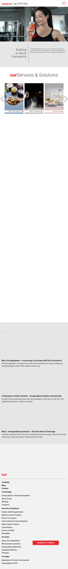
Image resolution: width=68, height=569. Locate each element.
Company (5, 482)
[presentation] (2, 99)
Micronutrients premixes (11, 544)
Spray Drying (6, 499)
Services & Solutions (10, 508)
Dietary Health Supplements (12, 512)
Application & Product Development (15, 560)
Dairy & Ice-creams (9, 518)
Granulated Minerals (9, 550)
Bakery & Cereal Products (11, 515)
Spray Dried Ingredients (11, 541)
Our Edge (5, 556)
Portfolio (5, 537)
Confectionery (7, 527)
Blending (5, 502)
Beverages (6, 533)
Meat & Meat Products (10, 524)
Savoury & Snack (8, 530)
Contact (5, 488)
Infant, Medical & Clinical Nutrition (15, 521)
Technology (6, 492)
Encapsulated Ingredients (11, 547)
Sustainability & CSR (9, 563)
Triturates (5, 553)
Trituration (5, 505)
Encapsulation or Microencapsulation (16, 495)
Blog (3, 485)
